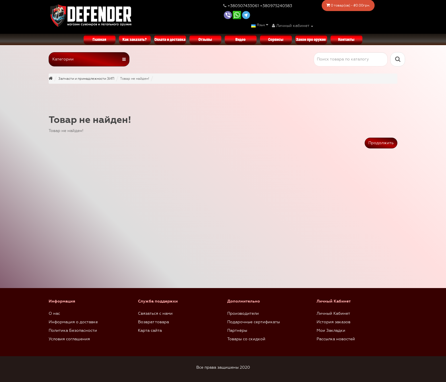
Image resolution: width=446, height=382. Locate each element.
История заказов (333, 322)
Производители (243, 313)
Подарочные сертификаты (253, 322)
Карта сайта (150, 330)
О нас (54, 313)
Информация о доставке (73, 322)
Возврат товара (153, 322)
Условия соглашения (69, 339)
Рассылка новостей (336, 339)
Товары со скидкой (246, 339)
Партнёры (237, 330)
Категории (89, 59)
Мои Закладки (331, 330)
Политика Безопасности (73, 330)
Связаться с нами (155, 313)
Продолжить (381, 142)
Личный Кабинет (333, 313)
